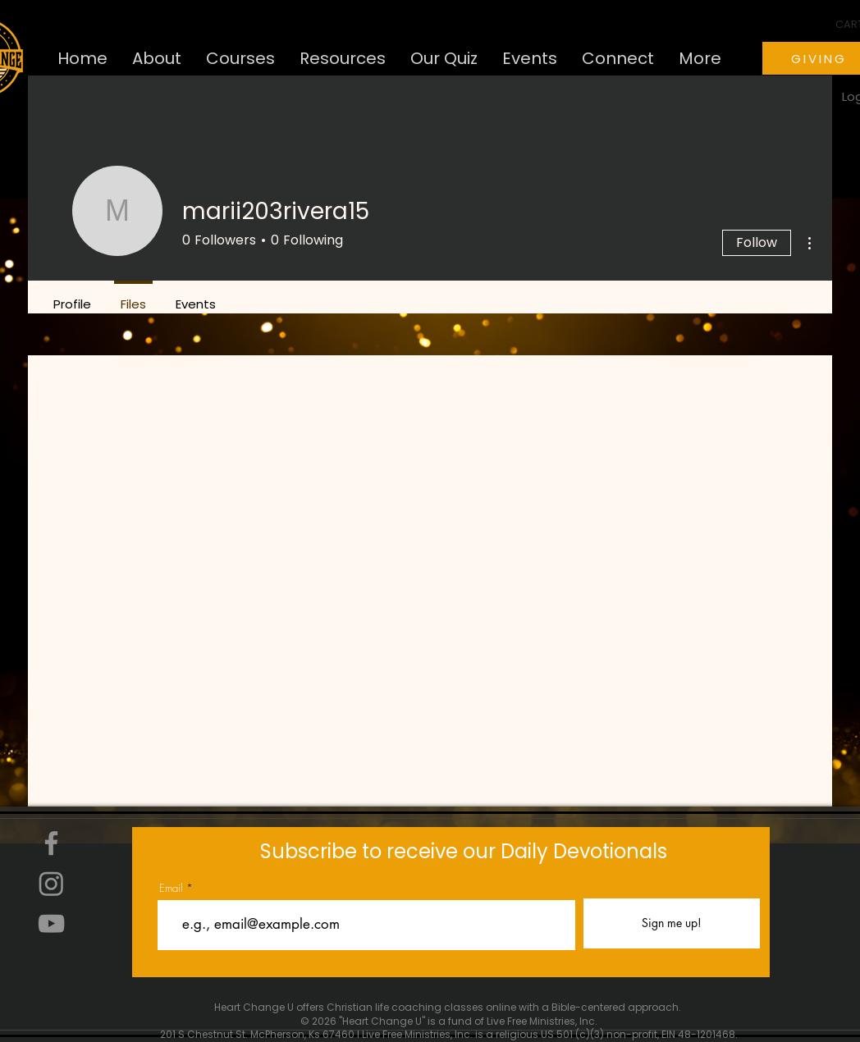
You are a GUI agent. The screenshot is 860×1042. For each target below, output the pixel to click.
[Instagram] (51, 883)
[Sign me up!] (671, 923)
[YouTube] (51, 923)
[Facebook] (51, 843)
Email (171, 888)
